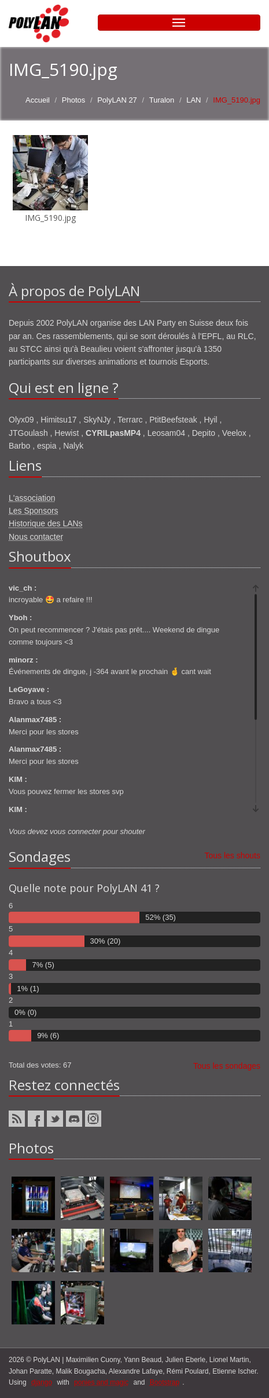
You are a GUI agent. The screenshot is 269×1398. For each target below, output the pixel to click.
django (41, 1382)
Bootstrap (164, 1382)
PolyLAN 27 (117, 100)
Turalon (162, 100)
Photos (73, 100)
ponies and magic (101, 1382)
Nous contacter (36, 536)
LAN (193, 100)
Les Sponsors (33, 510)
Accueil (37, 100)
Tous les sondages (226, 1066)
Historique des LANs (46, 523)
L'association (32, 498)
